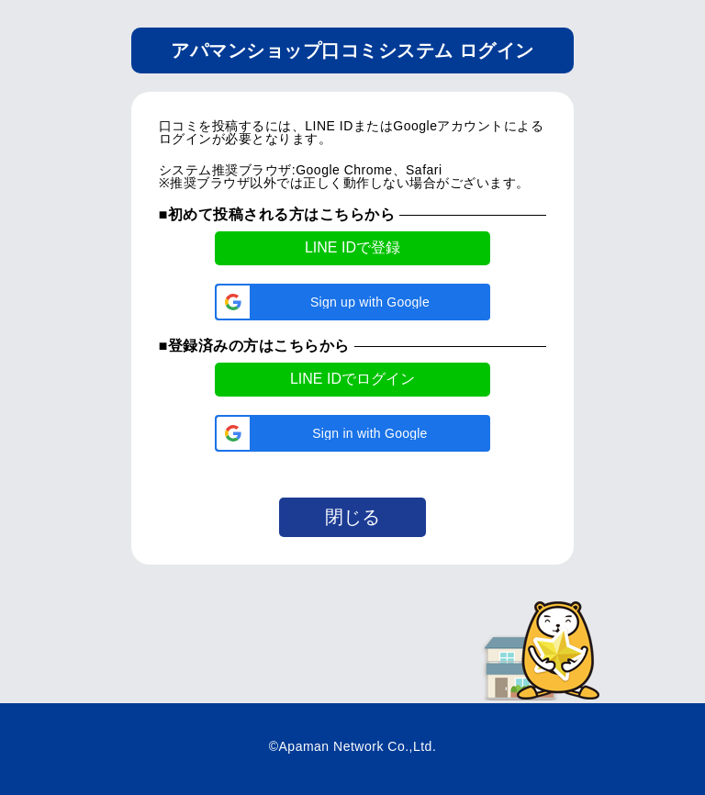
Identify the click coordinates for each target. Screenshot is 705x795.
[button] (352, 302)
